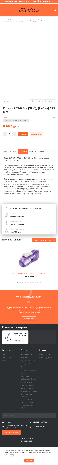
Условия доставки (45, 358)
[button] (17, 283)
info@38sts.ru (15, 232)
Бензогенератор (27, 400)
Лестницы (24, 367)
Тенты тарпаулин (27, 403)
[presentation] (56, 337)
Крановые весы (26, 382)
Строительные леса (28, 361)
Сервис (4, 361)
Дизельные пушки (27, 388)
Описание (23, 151)
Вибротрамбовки (27, 355)
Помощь (42, 350)
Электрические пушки (29, 391)
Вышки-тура (25, 358)
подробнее (12, 456)
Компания (6, 350)
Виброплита (25, 373)
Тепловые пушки (27, 385)
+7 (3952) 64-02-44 (17, 216)
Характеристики (10, 151)
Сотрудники (6, 358)
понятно (29, 461)
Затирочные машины (28, 370)
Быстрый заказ (36, 134)
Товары (24, 350)
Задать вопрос (29, 318)
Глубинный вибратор (28, 379)
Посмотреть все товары (44, 240)
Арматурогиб (25, 364)
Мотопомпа (25, 376)
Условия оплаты (45, 355)
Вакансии (5, 355)
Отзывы (32, 151)
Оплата (41, 151)
